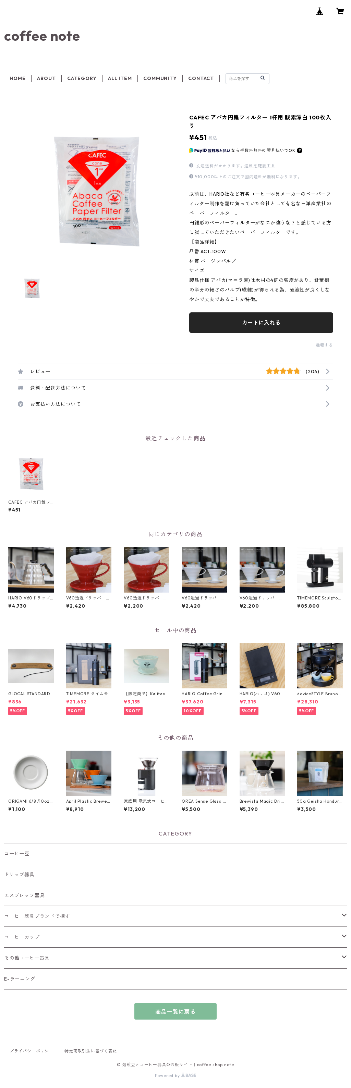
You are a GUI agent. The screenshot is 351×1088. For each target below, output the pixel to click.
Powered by (175, 1075)
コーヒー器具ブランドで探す (37, 916)
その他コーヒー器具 (27, 958)
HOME (17, 78)
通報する (324, 345)
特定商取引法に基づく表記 (90, 1050)
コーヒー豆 (16, 854)
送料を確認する (259, 165)
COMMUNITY (160, 78)
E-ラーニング (19, 979)
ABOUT (46, 78)
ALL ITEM (120, 78)
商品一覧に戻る (175, 1011)
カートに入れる (261, 322)
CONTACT (201, 78)
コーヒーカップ (22, 937)
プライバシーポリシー (31, 1050)
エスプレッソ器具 (24, 895)
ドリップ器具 (19, 874)
